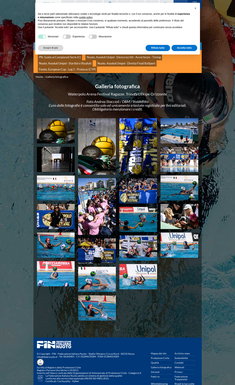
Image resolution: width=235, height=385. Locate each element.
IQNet (75, 370)
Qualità (155, 352)
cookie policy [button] (85, 17)
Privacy (179, 361)
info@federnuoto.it (47, 346)
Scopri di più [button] (50, 47)
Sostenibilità (181, 347)
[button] (195, 8)
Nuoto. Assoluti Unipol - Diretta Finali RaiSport (63, 59)
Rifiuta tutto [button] (158, 47)
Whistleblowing (159, 373)
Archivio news (182, 342)
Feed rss (155, 365)
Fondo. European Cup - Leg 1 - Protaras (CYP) (115, 59)
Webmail (179, 356)
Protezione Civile (160, 347)
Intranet (155, 361)
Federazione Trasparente (181, 367)
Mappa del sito (159, 342)
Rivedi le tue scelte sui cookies (184, 374)
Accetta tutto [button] (184, 47)
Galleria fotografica (161, 356)
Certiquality (64, 370)
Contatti (179, 352)
